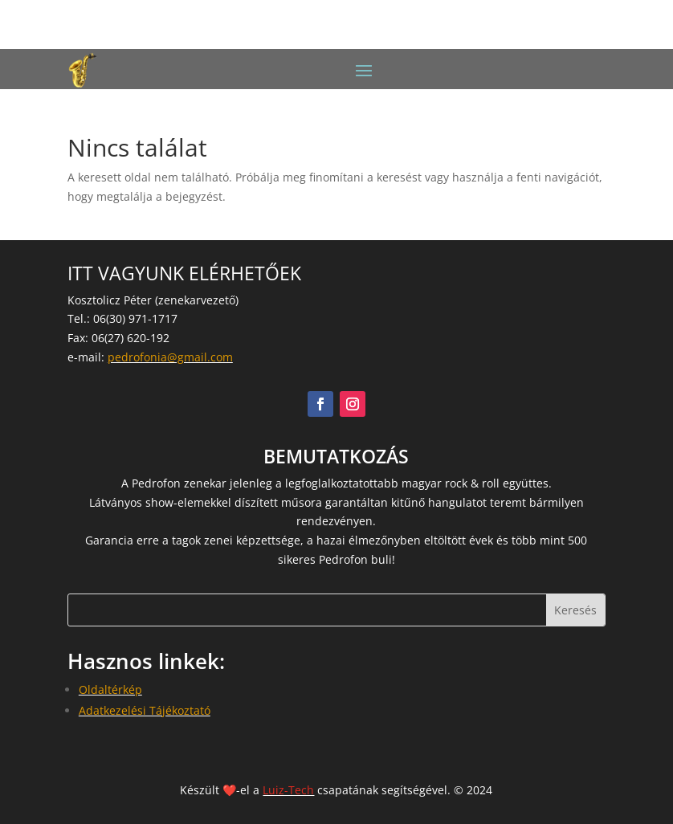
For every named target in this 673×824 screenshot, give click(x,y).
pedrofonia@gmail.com (170, 357)
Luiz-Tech (288, 789)
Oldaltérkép (110, 689)
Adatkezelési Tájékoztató (144, 710)
